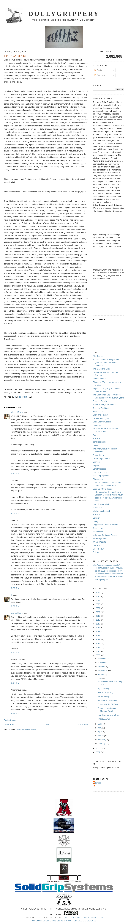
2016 (98, 628)
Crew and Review (100, 415)
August (101, 674)
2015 (98, 632)
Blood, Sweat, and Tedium (104, 404)
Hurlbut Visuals (99, 379)
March (101, 735)
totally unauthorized (101, 511)
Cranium (96, 462)
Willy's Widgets (99, 542)
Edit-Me (96, 552)
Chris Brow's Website (102, 422)
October (102, 666)
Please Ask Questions (107, 700)
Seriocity (96, 518)
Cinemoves (98, 479)
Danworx (96, 445)
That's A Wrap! (104, 719)
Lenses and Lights (101, 418)
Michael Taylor (17, 412)
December (103, 659)
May (100, 728)
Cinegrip (96, 521)
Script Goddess (99, 469)
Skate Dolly (98, 532)
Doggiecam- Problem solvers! (106, 525)
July (100, 678)
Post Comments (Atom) (26, 730)
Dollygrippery (64, 13)
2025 (98, 596)
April (100, 732)
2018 (98, 620)
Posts (98, 70)
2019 (98, 616)
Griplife (96, 465)
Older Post (83, 724)
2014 (98, 635)
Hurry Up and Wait (101, 504)
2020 (98, 612)
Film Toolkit (98, 356)
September (103, 670)
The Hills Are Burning (102, 408)
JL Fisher (97, 438)
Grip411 (96, 435)
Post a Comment (11, 720)
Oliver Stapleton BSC (102, 458)
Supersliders (98, 455)
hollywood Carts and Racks (105, 535)
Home (46, 724)
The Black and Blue (101, 369)
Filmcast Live (98, 411)
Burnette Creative (100, 401)
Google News (98, 549)
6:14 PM (15, 683)
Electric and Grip (100, 472)
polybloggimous (99, 442)
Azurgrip (97, 783)
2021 (98, 608)
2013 (98, 639)
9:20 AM (15, 473)
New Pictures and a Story (109, 715)
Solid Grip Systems (101, 476)
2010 (98, 651)
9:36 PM (15, 606)
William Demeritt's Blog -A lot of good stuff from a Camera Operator (106, 362)
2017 (98, 624)
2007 (98, 752)
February (102, 739)
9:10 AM (15, 652)
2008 (98, 748)
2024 (98, 600)
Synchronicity (103, 688)
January (102, 743)
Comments (100, 75)
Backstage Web (99, 538)
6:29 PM (15, 588)
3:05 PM (15, 513)
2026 (98, 592)
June (100, 724)
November (103, 662)
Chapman (97, 425)
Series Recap (103, 696)
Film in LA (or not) (105, 692)
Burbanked (97, 508)
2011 (98, 647)
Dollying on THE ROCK (108, 704)
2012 (98, 643)
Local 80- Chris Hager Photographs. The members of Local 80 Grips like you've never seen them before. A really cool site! (108, 495)
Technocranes (99, 528)
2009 (98, 655)
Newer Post (9, 724)
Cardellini (97, 545)
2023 (98, 604)
